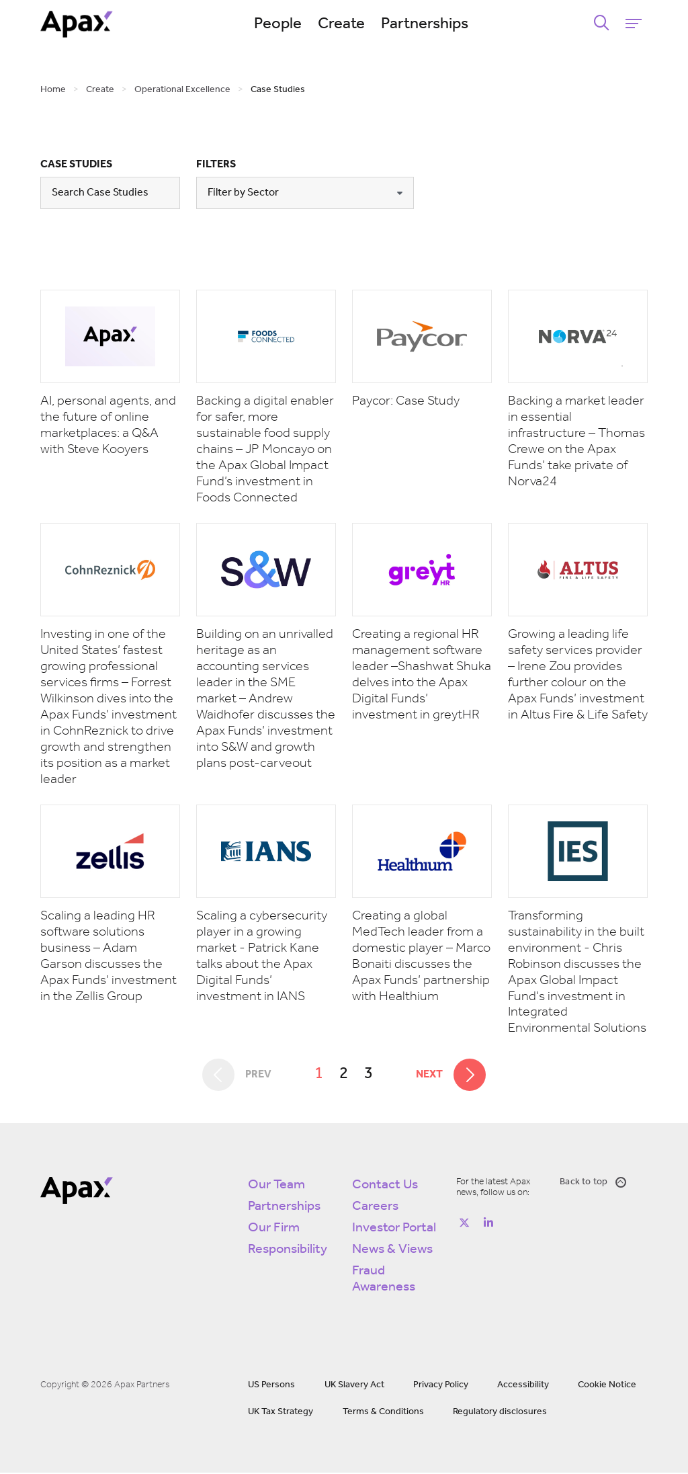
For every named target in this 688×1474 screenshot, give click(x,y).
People (281, 24)
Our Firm (274, 1229)
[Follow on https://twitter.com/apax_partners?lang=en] (464, 1224)
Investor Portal (394, 1229)
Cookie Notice (607, 1386)
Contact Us (385, 1186)
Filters (216, 164)
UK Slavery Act (354, 1386)
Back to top (593, 1183)
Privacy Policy (440, 1386)
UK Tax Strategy (280, 1413)
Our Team (276, 1186)
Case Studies (76, 164)
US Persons (271, 1386)
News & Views (392, 1251)
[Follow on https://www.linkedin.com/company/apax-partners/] (488, 1224)
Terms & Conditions (383, 1413)
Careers (375, 1208)
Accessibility (523, 1386)
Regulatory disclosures (500, 1413)
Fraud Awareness (383, 1280)
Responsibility (287, 1251)
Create (344, 24)
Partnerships (428, 24)
